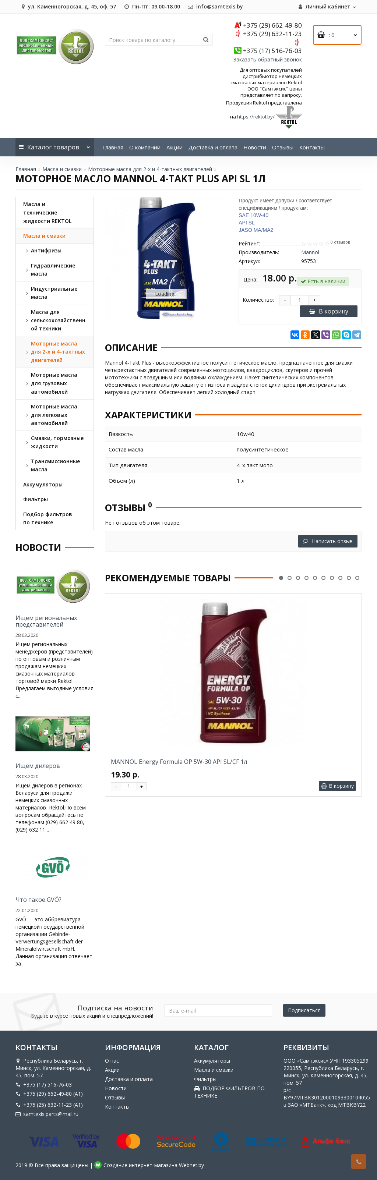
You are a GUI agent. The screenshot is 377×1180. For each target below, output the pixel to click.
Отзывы (282, 147)
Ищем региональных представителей (46, 621)
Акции (174, 147)
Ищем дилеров (37, 766)
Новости (254, 147)
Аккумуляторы (212, 1060)
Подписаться (304, 1010)
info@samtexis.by (215, 6)
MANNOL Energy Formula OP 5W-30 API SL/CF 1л (179, 762)
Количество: (258, 299)
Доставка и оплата (212, 147)
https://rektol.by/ (256, 116)
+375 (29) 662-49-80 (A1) (49, 1093)
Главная (112, 147)
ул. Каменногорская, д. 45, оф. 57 (67, 6)
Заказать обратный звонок (267, 59)
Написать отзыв (328, 541)
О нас (112, 1060)
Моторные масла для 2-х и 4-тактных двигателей (150, 169)
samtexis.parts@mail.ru (46, 1113)
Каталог (54, 144)
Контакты (312, 147)
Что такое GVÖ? (38, 900)
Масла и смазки (62, 169)
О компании (145, 147)
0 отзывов (340, 242)
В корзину (328, 311)
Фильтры (205, 1079)
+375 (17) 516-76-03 (43, 1084)
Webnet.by (191, 1165)
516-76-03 (272, 50)
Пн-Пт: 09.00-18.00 (151, 6)
